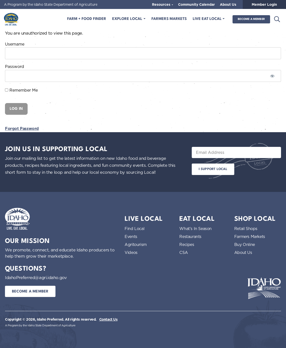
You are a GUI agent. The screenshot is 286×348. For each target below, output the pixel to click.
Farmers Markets (169, 19)
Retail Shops (245, 228)
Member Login (264, 4)
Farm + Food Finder (86, 19)
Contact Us (108, 319)
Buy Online (244, 244)
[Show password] (272, 76)
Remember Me (21, 90)
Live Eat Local (208, 19)
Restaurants (190, 236)
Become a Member (251, 19)
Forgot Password (22, 128)
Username (14, 44)
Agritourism (136, 244)
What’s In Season (195, 228)
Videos (131, 252)
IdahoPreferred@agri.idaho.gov (36, 277)
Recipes (186, 244)
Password (14, 66)
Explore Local (127, 19)
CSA (183, 252)
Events (131, 236)
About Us (228, 4)
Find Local (134, 228)
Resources (161, 4)
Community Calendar (196, 4)
